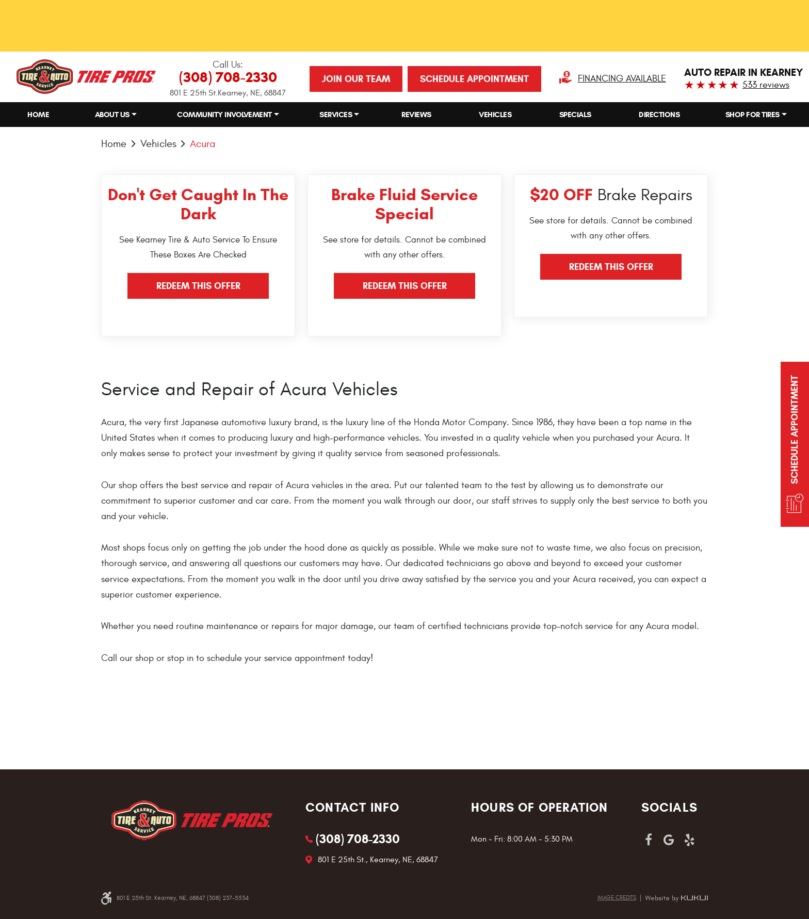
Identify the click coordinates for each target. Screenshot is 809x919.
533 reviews (765, 84)
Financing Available (622, 78)
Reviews (416, 114)
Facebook (648, 840)
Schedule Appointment (474, 79)
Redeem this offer (198, 286)
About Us (112, 114)
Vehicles (495, 114)
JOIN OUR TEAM (356, 79)
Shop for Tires (752, 114)
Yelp (690, 840)
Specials (575, 114)
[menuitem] (38, 114)
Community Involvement (224, 114)
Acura (202, 144)
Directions (659, 114)
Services (335, 114)
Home (38, 114)
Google (669, 840)
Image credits (616, 898)
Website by (676, 898)
